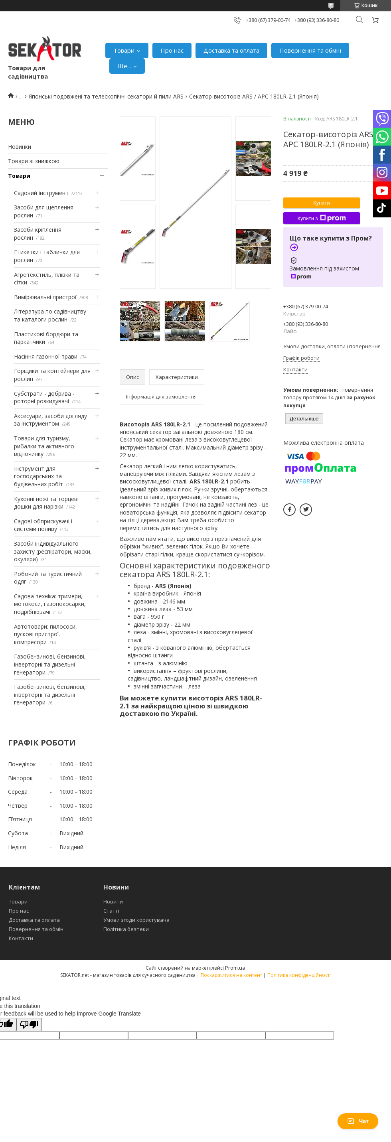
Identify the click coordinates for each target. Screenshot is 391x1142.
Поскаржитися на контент (231, 975)
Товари (123, 50)
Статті (111, 910)
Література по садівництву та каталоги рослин (50, 315)
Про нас (172, 50)
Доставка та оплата (231, 50)
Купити (321, 203)
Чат (358, 1121)
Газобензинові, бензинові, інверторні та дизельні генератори (50, 664)
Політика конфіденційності (299, 975)
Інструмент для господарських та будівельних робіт (38, 476)
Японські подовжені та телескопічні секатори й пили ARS (106, 96)
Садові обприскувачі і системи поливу (43, 525)
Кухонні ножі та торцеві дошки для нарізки (46, 503)
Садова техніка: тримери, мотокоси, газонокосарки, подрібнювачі (50, 603)
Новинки (19, 146)
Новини (113, 901)
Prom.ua (235, 967)
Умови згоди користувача (136, 919)
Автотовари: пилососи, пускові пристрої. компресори (45, 634)
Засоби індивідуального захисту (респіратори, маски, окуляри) (53, 551)
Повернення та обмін (310, 50)
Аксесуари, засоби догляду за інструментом (50, 420)
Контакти (21, 938)
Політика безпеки (126, 929)
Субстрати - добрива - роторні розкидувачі (44, 397)
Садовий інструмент (41, 193)
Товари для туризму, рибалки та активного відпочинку (44, 446)
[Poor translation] (29, 1024)
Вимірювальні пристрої (45, 297)
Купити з (321, 218)
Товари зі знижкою (33, 161)
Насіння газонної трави (45, 356)
